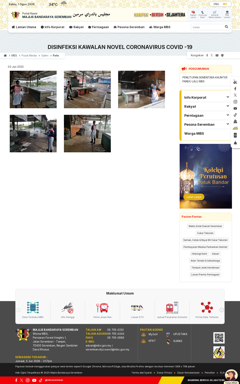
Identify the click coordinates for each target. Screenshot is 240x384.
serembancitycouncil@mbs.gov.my (107, 349)
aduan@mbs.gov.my (98, 345)
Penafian (210, 372)
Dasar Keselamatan (188, 372)
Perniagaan (100, 27)
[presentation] (18, 310)
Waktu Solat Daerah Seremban (205, 226)
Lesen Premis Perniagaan (205, 274)
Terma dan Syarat (141, 372)
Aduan (215, 253)
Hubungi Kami (203, 16)
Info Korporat (54, 27)
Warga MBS (161, 27)
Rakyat (79, 27)
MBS (14, 55)
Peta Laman (227, 16)
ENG (216, 4)
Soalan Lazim (193, 16)
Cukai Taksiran (205, 233)
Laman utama (5, 55)
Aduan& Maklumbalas (215, 16)
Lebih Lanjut (194, 196)
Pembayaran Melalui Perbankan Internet (205, 247)
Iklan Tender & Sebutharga (205, 260)
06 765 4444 (115, 333)
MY (225, 4)
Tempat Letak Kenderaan (205, 267)
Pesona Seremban (131, 27)
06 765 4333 (115, 329)
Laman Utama (26, 27)
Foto (56, 55)
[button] (33, 90)
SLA (222, 372)
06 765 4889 (115, 337)
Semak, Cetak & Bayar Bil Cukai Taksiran (205, 240)
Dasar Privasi (164, 372)
